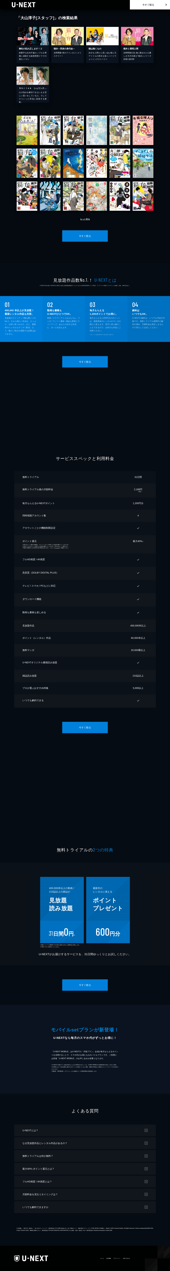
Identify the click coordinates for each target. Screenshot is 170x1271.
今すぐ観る (148, 4)
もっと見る (85, 219)
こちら (57, 547)
